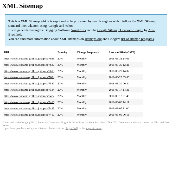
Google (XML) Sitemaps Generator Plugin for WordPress (52, 122)
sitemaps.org (93, 39)
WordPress (78, 30)
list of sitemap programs (137, 39)
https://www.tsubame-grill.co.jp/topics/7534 (29, 89)
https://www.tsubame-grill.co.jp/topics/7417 (29, 114)
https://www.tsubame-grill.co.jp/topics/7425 (29, 108)
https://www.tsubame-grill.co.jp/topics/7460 (29, 102)
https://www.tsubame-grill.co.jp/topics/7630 (29, 64)
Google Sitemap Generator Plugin (120, 30)
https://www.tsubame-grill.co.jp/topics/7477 (29, 95)
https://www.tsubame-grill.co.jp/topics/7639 (29, 58)
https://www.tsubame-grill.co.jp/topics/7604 (29, 77)
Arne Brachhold (97, 122)
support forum (93, 128)
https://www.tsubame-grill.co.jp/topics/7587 (29, 83)
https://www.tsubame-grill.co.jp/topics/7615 (29, 70)
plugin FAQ (71, 128)
